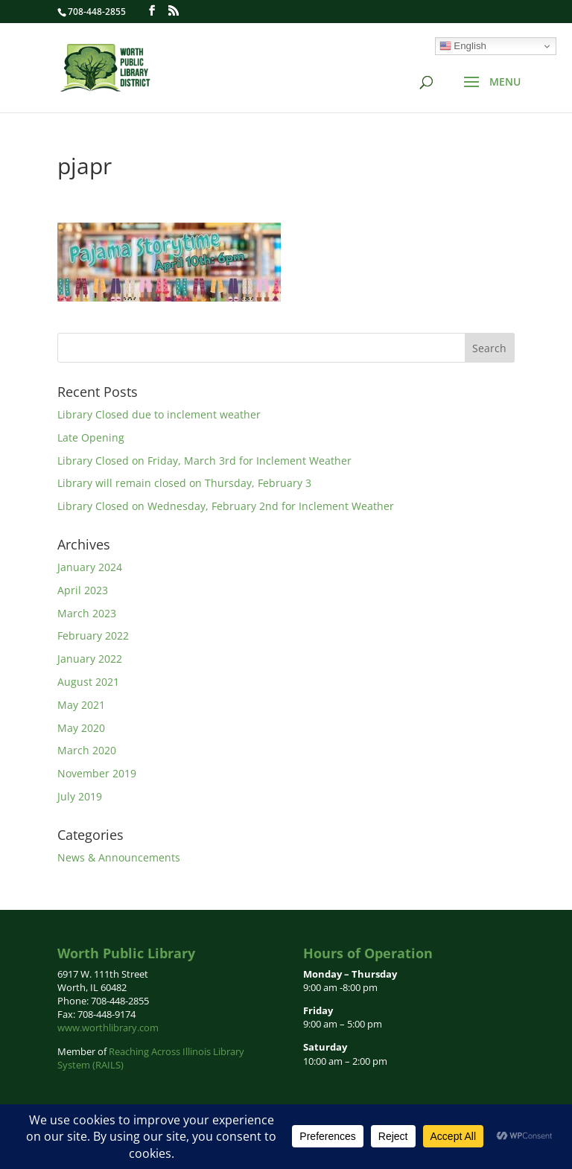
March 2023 (86, 613)
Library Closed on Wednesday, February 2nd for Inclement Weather (225, 506)
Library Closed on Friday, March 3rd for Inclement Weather (204, 460)
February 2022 (93, 635)
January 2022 (89, 659)
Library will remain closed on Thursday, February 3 (184, 483)
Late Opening (90, 437)
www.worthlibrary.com (108, 1027)
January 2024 (89, 567)
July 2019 (79, 796)
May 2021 (81, 705)
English (462, 46)
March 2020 (86, 750)
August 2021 (88, 682)
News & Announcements (118, 857)
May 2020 (81, 728)
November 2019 (96, 773)
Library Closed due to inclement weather (159, 414)
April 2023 (82, 590)
